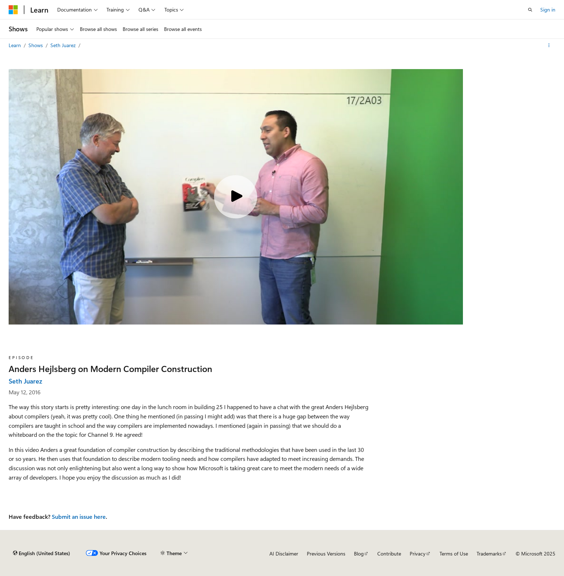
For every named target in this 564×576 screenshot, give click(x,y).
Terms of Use (454, 553)
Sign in (547, 9)
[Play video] (235, 196)
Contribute (389, 553)
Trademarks (489, 553)
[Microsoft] (13, 9)
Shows (36, 45)
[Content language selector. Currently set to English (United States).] (41, 553)
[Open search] (530, 9)
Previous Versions (326, 553)
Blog (359, 553)
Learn (15, 45)
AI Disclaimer (283, 553)
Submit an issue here (79, 516)
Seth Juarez (63, 45)
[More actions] (549, 45)
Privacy (418, 553)
